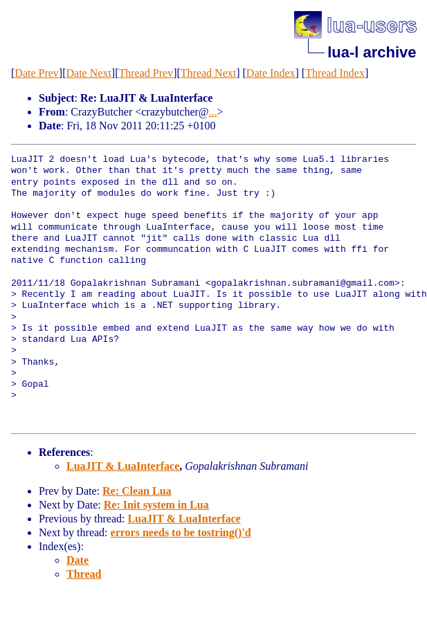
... (213, 112)
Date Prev (37, 73)
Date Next (88, 73)
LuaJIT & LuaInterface (122, 466)
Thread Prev (145, 73)
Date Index (271, 73)
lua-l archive (371, 52)
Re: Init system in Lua (156, 505)
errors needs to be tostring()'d (181, 532)
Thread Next (208, 73)
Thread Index (335, 73)
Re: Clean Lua (137, 491)
